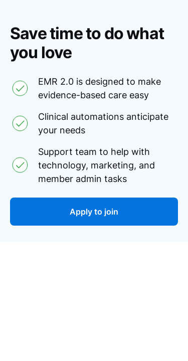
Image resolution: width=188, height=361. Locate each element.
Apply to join (94, 212)
